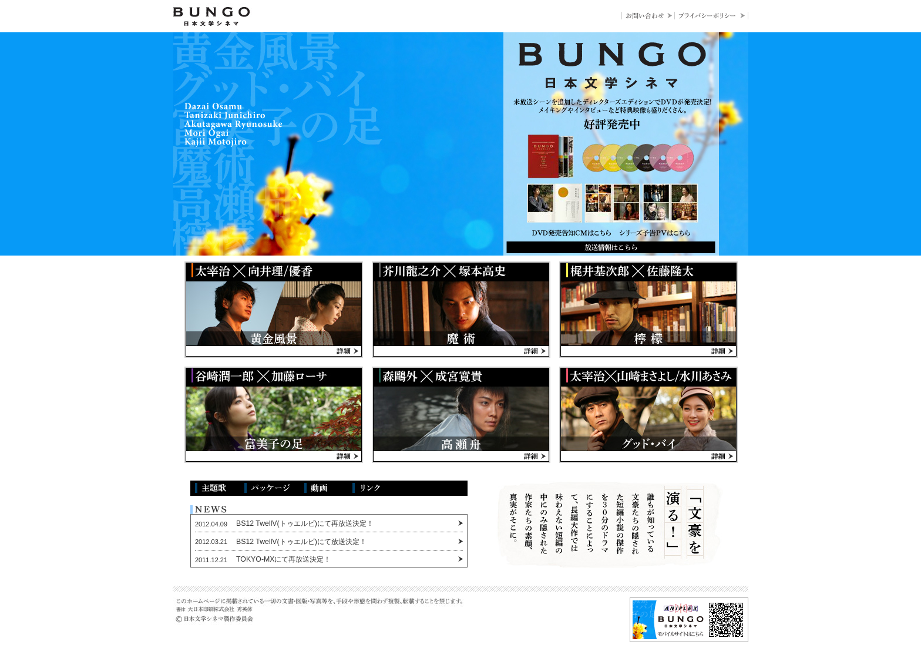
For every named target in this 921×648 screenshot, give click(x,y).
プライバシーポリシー (711, 15)
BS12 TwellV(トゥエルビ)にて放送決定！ (301, 542)
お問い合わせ (647, 15)
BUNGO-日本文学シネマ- (212, 16)
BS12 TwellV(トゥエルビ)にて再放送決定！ (305, 523)
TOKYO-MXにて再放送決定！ (283, 559)
